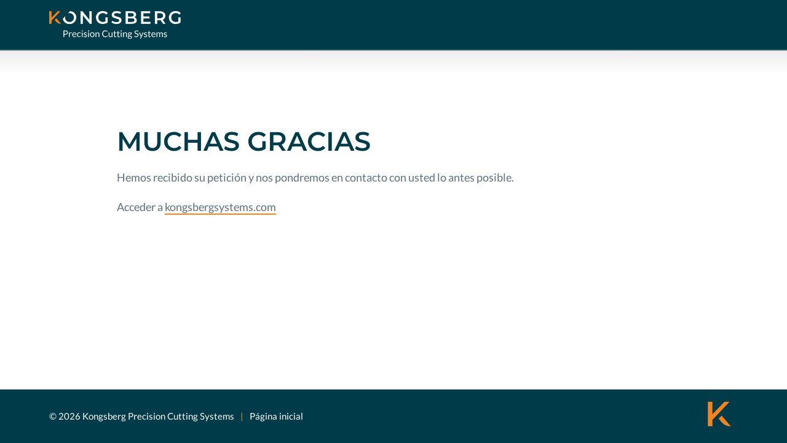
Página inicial (276, 415)
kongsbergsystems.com (220, 207)
